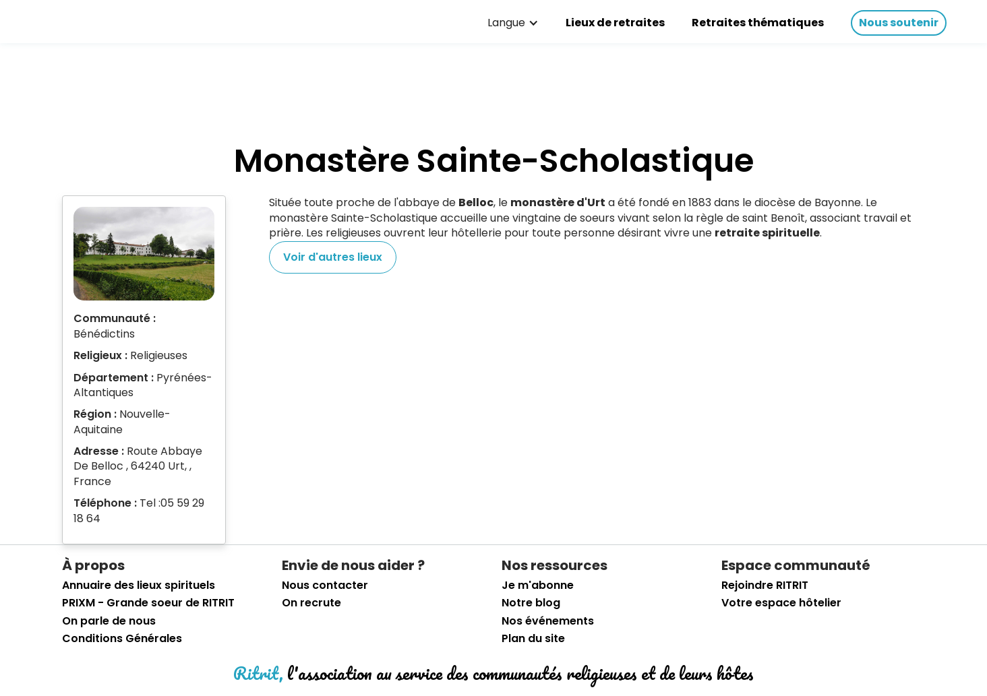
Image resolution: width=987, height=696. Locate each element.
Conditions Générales (122, 638)
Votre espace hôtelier (781, 603)
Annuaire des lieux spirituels (138, 585)
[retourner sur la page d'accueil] (54, 19)
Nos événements (548, 621)
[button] (513, 23)
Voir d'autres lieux (332, 257)
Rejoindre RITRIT (764, 585)
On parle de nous (109, 621)
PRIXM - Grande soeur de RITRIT (148, 603)
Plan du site (533, 638)
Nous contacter (325, 585)
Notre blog (531, 603)
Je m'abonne (538, 585)
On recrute (311, 603)
